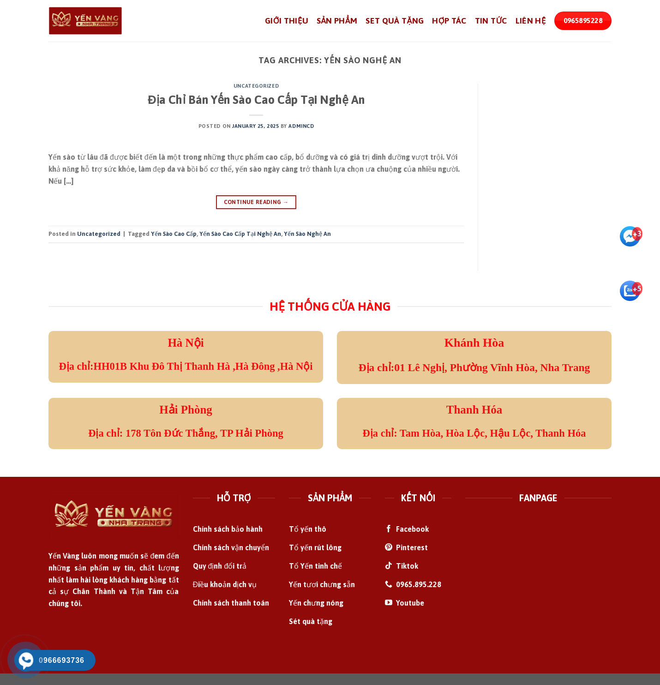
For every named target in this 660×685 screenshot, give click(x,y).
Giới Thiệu (286, 20)
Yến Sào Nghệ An (307, 233)
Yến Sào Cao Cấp (174, 233)
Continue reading (256, 202)
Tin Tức (491, 20)
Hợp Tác (449, 20)
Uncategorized (256, 86)
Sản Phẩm (337, 20)
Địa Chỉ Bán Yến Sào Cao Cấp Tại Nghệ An (256, 99)
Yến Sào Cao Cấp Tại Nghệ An (240, 233)
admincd (301, 126)
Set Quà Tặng (395, 20)
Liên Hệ (531, 20)
